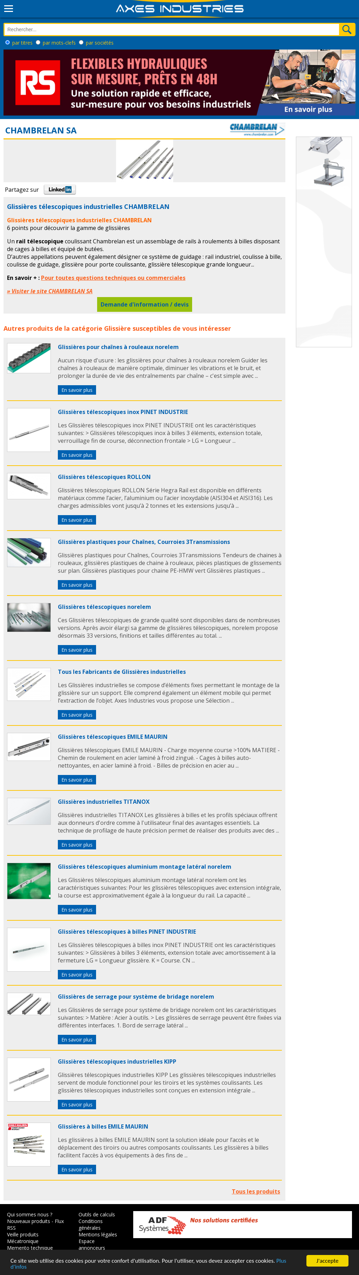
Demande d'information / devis (145, 304)
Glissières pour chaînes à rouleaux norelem (118, 347)
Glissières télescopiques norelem (104, 607)
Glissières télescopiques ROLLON (104, 477)
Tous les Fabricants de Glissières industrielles (122, 672)
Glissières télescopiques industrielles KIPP (117, 1061)
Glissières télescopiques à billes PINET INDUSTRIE (127, 931)
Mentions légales (98, 1234)
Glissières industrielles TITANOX (104, 802)
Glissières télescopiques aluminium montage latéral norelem (144, 866)
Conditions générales (91, 1224)
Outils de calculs (97, 1214)
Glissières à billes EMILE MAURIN (103, 1126)
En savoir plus (77, 390)
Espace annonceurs (92, 1244)
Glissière (117, 328)
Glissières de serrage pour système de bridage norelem (136, 996)
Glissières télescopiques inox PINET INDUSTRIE (123, 412)
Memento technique (30, 1247)
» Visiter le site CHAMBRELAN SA (50, 291)
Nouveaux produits (28, 1221)
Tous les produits (256, 1191)
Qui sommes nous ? (29, 1214)
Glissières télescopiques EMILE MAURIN (113, 737)
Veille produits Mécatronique (23, 1237)
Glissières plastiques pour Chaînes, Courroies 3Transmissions (144, 542)
